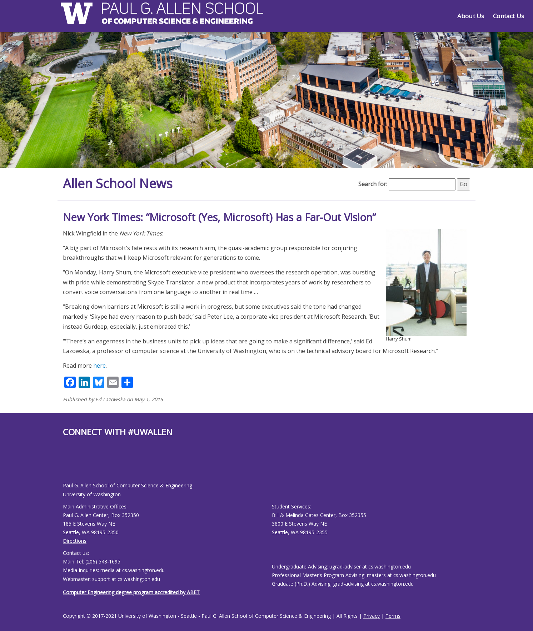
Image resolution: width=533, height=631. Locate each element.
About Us (470, 16)
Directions (74, 540)
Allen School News (118, 183)
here (99, 365)
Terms (392, 615)
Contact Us (508, 16)
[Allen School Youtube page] (68, 465)
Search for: (372, 184)
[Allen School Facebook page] (64, 465)
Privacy (371, 615)
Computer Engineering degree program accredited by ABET (131, 592)
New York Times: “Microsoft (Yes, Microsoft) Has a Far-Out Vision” (219, 217)
